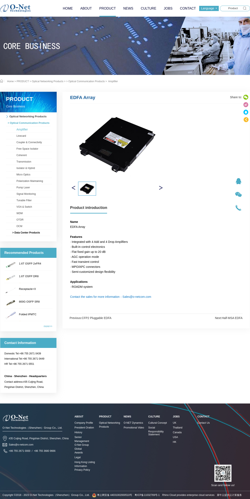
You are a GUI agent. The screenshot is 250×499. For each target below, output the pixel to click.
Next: (228, 318)
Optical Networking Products (47, 81)
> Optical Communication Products (85, 81)
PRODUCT (23, 81)
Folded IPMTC (27, 314)
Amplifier (113, 81)
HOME (68, 8)
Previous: (90, 318)
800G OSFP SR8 (29, 301)
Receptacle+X (27, 288)
